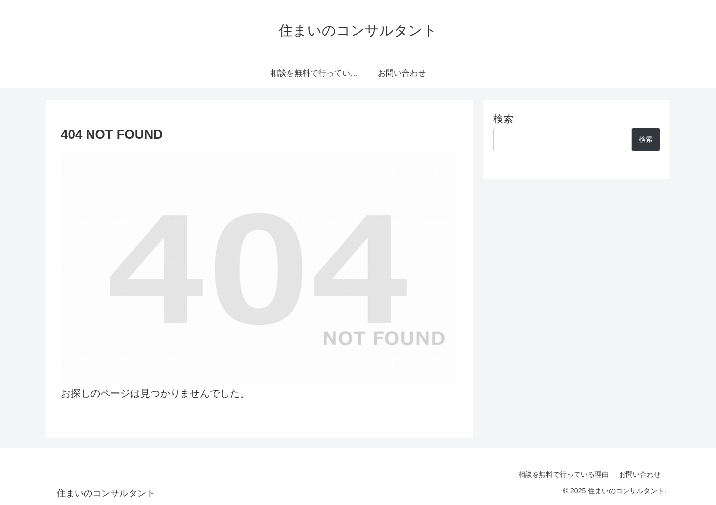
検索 (503, 118)
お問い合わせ (640, 474)
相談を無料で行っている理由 (563, 474)
